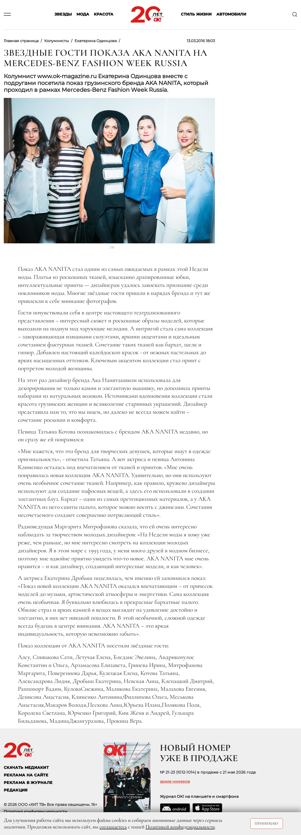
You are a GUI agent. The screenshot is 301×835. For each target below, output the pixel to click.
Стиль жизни (196, 14)
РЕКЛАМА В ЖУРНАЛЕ (28, 782)
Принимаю (266, 823)
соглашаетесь (113, 827)
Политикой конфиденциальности (180, 827)
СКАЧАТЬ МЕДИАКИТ (26, 767)
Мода (82, 14)
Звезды (63, 14)
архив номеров (175, 781)
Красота (103, 14)
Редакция (16, 790)
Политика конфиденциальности (35, 811)
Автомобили (231, 14)
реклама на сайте (26, 775)
